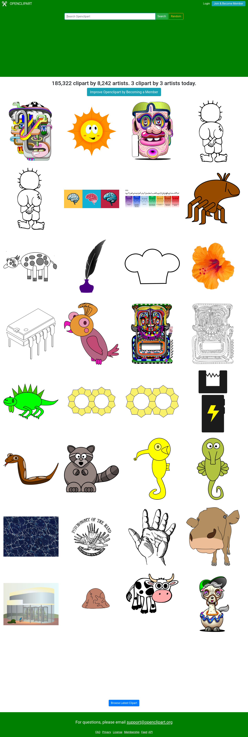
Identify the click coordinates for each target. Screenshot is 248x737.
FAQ (97, 732)
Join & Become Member (228, 3)
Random (176, 16)
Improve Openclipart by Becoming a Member (124, 92)
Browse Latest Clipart (124, 703)
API (150, 732)
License (117, 732)
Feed (144, 732)
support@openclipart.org (149, 722)
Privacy (106, 732)
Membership (131, 732)
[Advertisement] (124, 48)
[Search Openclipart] (110, 16)
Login (206, 3)
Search (161, 16)
